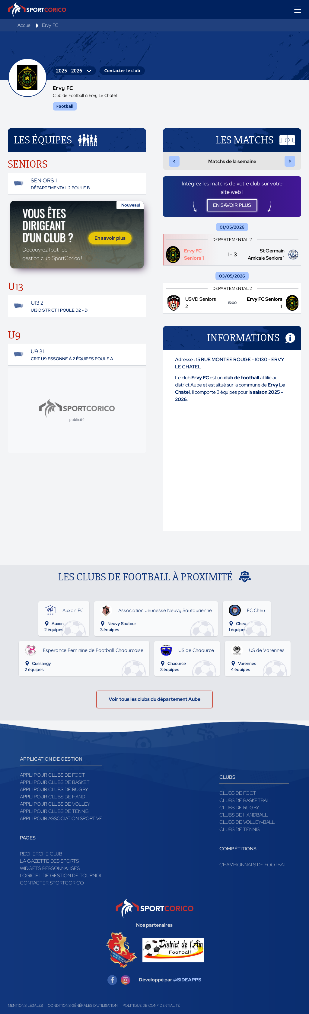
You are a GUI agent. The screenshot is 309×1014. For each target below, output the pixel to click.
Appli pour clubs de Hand (52, 797)
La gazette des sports (49, 861)
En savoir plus (110, 238)
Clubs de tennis (239, 829)
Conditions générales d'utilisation (83, 1005)
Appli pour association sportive (61, 818)
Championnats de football (254, 865)
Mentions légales (25, 1005)
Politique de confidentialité (151, 1005)
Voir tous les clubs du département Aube (154, 699)
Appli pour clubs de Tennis (54, 811)
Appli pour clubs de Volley (55, 804)
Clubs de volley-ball (247, 822)
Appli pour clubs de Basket (55, 782)
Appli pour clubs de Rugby (54, 789)
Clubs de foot (237, 793)
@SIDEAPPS (187, 980)
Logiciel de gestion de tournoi (60, 875)
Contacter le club (122, 70)
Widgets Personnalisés (50, 868)
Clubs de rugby (239, 807)
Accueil (25, 25)
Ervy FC (50, 25)
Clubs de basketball (245, 800)
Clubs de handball (243, 815)
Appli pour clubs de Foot (52, 775)
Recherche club (41, 854)
